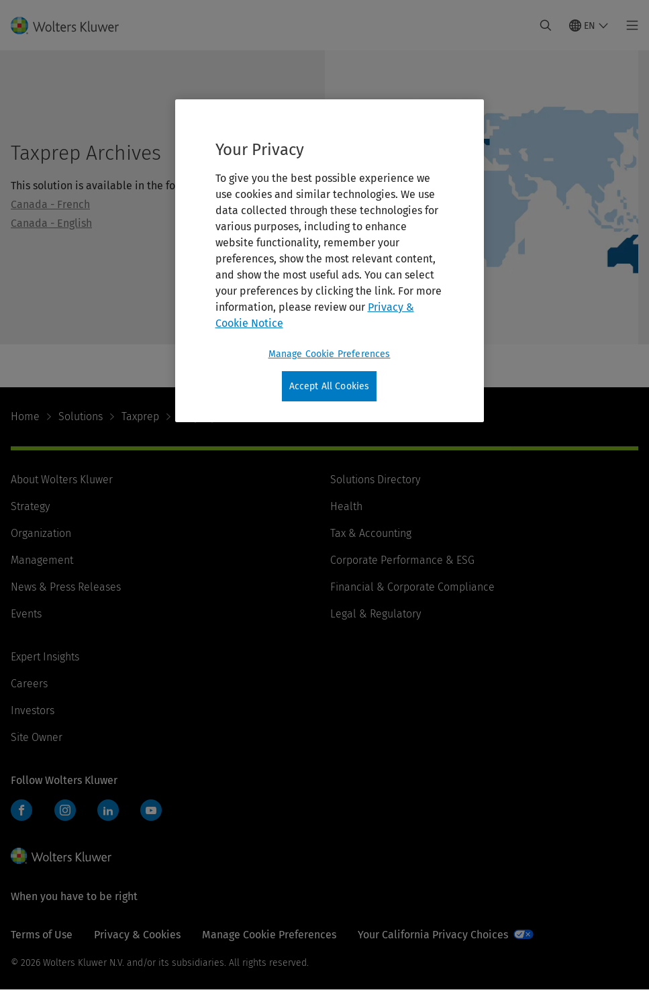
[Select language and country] (589, 25)
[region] (329, 261)
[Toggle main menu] (628, 25)
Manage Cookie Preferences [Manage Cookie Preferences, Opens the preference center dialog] (329, 354)
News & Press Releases (66, 587)
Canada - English (51, 223)
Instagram (65, 810)
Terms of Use (41, 934)
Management (42, 560)
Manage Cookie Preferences (269, 934)
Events (26, 613)
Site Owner (36, 737)
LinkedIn (108, 810)
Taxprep (140, 416)
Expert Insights (45, 656)
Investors (32, 710)
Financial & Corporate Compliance (412, 587)
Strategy (30, 506)
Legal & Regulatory (375, 613)
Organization (41, 533)
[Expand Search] (545, 25)
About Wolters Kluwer (62, 479)
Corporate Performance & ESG (402, 560)
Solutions (80, 416)
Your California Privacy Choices (433, 934)
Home (25, 416)
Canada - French (50, 204)
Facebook (21, 810)
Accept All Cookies (329, 386)
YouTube (151, 810)
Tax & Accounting (370, 533)
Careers (29, 683)
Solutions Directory (375, 479)
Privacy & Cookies (137, 934)
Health (346, 506)
